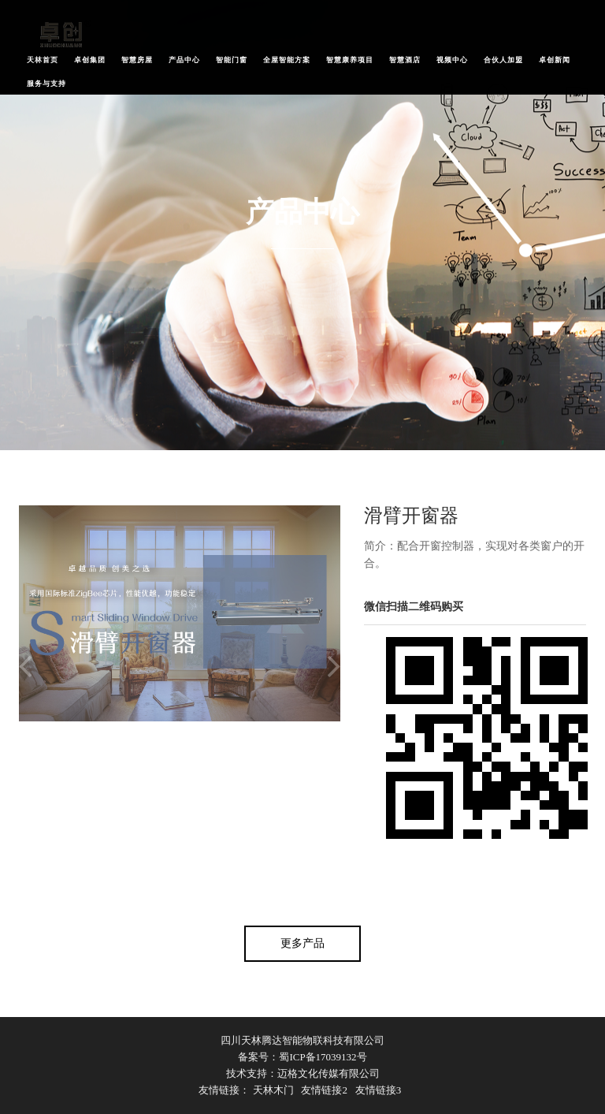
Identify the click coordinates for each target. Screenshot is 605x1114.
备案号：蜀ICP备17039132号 (302, 1057)
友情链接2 (324, 1090)
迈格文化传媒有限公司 (328, 1073)
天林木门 (273, 1090)
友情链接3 (378, 1090)
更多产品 (302, 943)
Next (334, 666)
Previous (25, 666)
